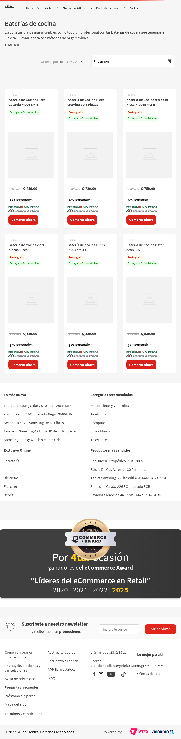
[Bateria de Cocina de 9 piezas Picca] (31, 303)
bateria (47, 8)
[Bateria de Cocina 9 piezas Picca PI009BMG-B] (149, 158)
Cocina (134, 8)
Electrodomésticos (74, 8)
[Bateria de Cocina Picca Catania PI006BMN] (31, 158)
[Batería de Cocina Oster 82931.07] (149, 303)
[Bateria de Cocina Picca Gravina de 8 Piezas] (90, 158)
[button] (132, 61)
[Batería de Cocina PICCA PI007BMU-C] (90, 303)
